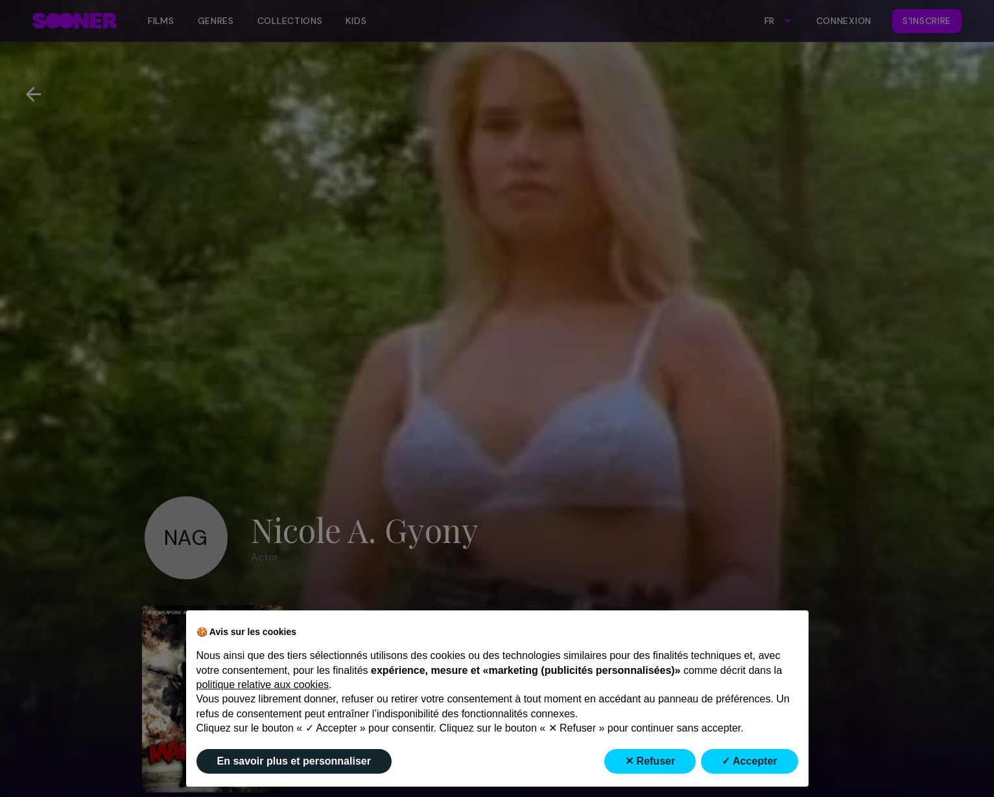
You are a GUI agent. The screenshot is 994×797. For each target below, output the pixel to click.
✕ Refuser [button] (650, 761)
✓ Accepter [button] (749, 761)
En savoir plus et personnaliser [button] (294, 761)
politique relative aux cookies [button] (262, 684)
